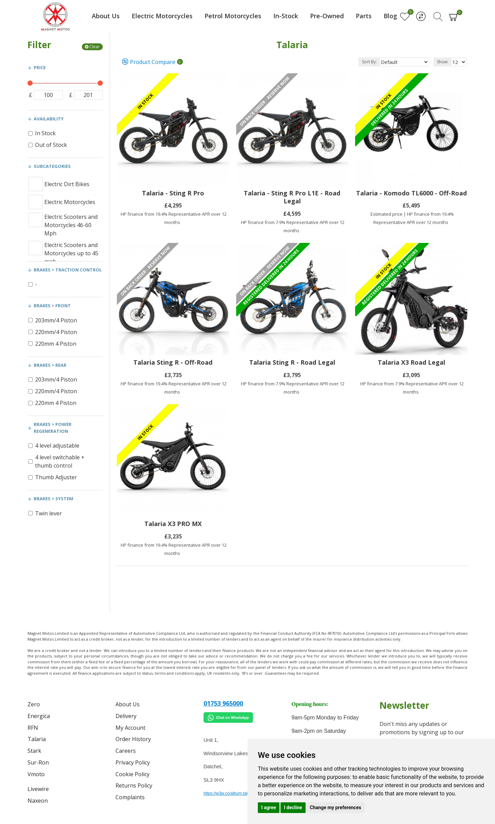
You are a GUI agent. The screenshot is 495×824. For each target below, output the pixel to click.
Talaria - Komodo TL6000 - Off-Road (411, 193)
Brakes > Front (52, 305)
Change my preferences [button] (335, 807)
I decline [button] (293, 807)
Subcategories (52, 166)
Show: (443, 62)
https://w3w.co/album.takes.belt (232, 793)
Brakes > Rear (50, 365)
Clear (94, 47)
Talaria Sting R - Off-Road (172, 362)
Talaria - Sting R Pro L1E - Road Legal (292, 197)
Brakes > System (53, 498)
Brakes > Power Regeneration (53, 427)
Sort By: (378, 62)
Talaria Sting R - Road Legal (292, 362)
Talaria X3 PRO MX (173, 524)
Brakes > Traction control (68, 270)
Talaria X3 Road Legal (411, 362)
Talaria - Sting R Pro (173, 193)
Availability (49, 119)
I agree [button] (268, 807)
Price (40, 67)
